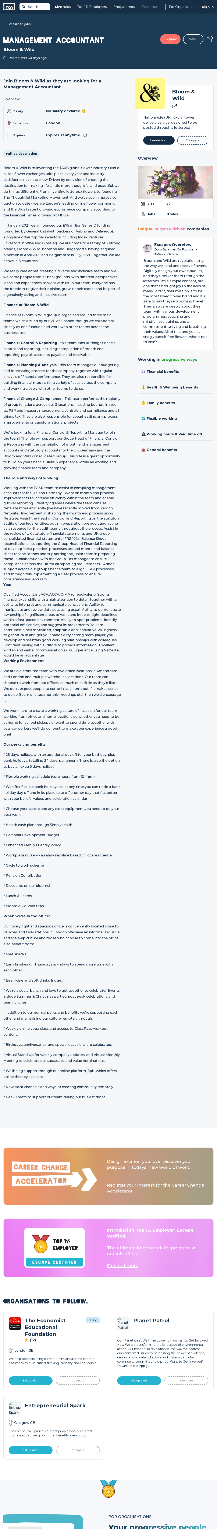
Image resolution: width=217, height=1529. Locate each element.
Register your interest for (135, 1185)
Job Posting (117, 1480)
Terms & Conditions (15, 1514)
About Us (168, 1473)
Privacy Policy (39, 1514)
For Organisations (183, 7)
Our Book (168, 1487)
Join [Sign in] (59, 1473)
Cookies (55, 1514)
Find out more (122, 1265)
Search (30, 7)
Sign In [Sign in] (208, 7)
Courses (62, 1487)
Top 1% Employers (92, 7)
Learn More (130, 1373)
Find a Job (63, 1480)
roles (63, 6)
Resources (149, 7)
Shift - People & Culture (125, 1494)
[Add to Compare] (192, 140)
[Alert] (158, 140)
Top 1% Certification (123, 1487)
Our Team (168, 1480)
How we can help (121, 1473)
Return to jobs (17, 24)
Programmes (124, 7)
